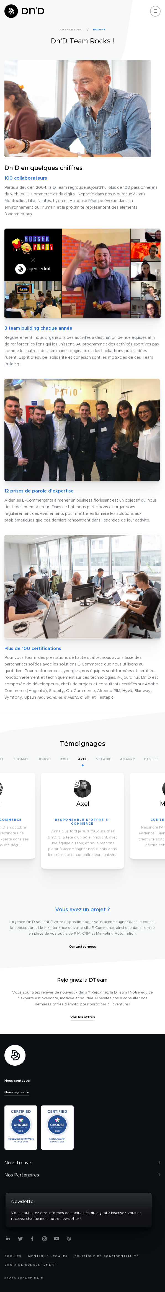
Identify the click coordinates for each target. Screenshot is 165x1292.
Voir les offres (82, 1017)
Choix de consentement (30, 1265)
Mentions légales (48, 1256)
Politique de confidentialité (106, 1256)
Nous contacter (17, 1080)
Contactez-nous (82, 946)
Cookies (13, 1256)
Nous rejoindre (16, 1092)
